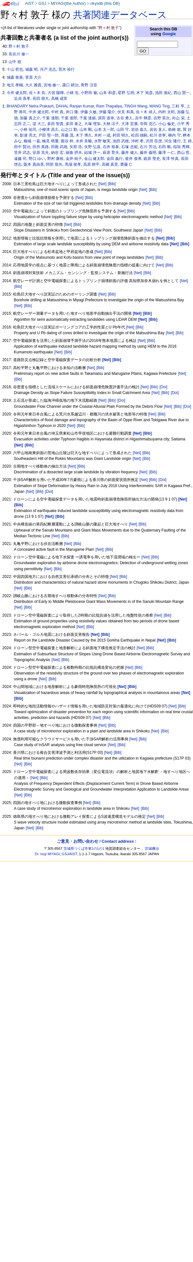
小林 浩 (72, 93)
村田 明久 (121, 135)
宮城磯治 (152, 848)
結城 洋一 (92, 152)
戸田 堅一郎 (48, 135)
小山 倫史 (166, 124)
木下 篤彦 (144, 93)
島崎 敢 (174, 129)
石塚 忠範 (129, 147)
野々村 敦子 (19, 46)
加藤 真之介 (30, 118)
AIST (29, 3)
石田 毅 (164, 147)
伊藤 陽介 (107, 112)
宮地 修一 (52, 85)
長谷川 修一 (19, 54)
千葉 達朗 (87, 118)
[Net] (102, 184)
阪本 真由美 (34, 164)
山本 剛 (85, 129)
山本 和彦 (107, 93)
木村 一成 (102, 135)
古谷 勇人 (124, 118)
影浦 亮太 (28, 135)
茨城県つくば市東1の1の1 (84, 848)
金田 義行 (115, 158)
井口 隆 (72, 112)
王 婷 (187, 141)
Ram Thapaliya (109, 106)
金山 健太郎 (94, 158)
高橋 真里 (110, 164)
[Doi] (163, 387)
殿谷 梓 (67, 141)
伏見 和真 (125, 112)
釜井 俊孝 (133, 158)
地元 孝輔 (15, 85)
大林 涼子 (111, 124)
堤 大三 (39, 124)
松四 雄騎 (139, 135)
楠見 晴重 (50, 141)
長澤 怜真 (170, 158)
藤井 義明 (148, 152)
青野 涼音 (89, 85)
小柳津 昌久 (48, 129)
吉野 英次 (161, 118)
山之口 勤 (69, 129)
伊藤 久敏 (88, 112)
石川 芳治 (148, 147)
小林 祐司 (28, 129)
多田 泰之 (74, 124)
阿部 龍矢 (54, 164)
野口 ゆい (37, 158)
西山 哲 (183, 152)
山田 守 (122, 129)
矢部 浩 (76, 147)
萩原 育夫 (111, 152)
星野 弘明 (126, 93)
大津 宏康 (129, 124)
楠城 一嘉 (32, 141)
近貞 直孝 (22, 98)
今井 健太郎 (17, 93)
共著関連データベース (120, 15)
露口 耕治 (70, 85)
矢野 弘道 (92, 147)
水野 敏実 (102, 141)
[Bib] (111, 184)
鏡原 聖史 (152, 158)
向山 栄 (178, 118)
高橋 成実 (59, 98)
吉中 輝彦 (143, 118)
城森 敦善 (15, 77)
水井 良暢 (84, 141)
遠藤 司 (20, 158)
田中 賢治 (22, 147)
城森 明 (31, 69)
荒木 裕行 (66, 69)
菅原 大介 (33, 77)
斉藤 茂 (67, 135)
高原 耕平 (91, 164)
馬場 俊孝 (73, 164)
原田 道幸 (106, 118)
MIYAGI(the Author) (68, 3)
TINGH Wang (135, 106)
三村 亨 (178, 106)
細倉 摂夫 (74, 152)
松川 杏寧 (158, 135)
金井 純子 (74, 158)
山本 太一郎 (104, 129)
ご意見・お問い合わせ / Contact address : (96, 841)
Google (169, 34)
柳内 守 (174, 135)
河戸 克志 (48, 69)
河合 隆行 (172, 141)
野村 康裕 (55, 158)
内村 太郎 (166, 112)
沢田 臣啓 (154, 141)
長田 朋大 (41, 98)
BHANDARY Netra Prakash (30, 106)
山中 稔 (15, 61)
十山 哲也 (15, 69)
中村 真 (57, 112)
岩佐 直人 (158, 129)
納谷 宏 (57, 152)
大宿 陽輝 (56, 93)
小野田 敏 (89, 93)
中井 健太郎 (39, 112)
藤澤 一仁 (166, 152)
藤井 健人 (129, 152)
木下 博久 (84, 135)
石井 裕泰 (111, 147)
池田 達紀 (163, 93)
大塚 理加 (92, 124)
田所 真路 (41, 147)
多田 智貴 (55, 124)
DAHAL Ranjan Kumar (75, 106)
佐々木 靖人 (146, 112)
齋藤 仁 (126, 164)
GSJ (42, 3)
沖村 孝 (137, 141)
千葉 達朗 (50, 118)
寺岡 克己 (148, 124)
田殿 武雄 (59, 147)
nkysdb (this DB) (105, 3)
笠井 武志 (22, 152)
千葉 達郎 (69, 118)
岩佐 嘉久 (139, 129)
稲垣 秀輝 (181, 147)
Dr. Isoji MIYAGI (47, 854)
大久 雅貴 (33, 85)
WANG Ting (159, 106)
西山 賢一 (182, 93)
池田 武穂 (121, 141)
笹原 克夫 (41, 152)
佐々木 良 (37, 93)
